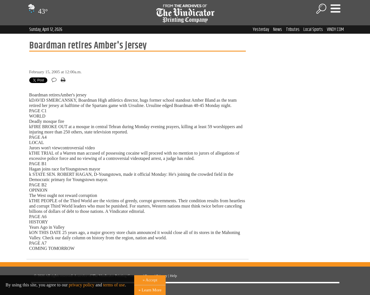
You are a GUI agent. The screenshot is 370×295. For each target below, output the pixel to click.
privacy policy (81, 284)
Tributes (293, 29)
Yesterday (261, 29)
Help (173, 276)
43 (37, 11)
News (277, 29)
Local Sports (313, 29)
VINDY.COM (335, 29)
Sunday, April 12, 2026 (45, 29)
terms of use (114, 284)
